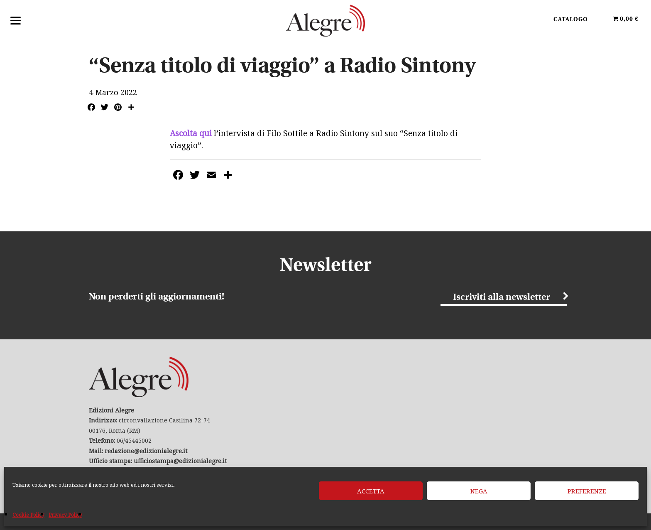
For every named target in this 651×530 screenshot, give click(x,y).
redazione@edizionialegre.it (146, 451)
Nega (478, 491)
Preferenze (587, 491)
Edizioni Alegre (325, 20)
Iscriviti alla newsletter (501, 297)
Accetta (370, 491)
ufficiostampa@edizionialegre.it (180, 461)
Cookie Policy (28, 514)
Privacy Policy (65, 514)
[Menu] (15, 19)
